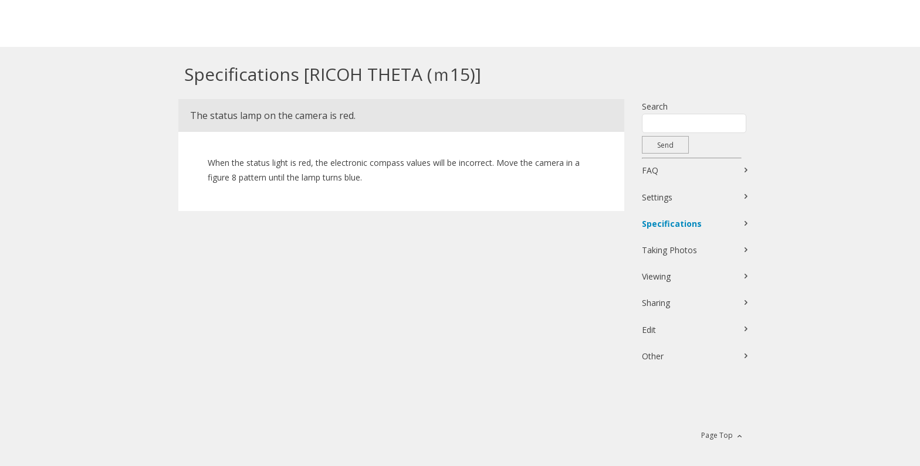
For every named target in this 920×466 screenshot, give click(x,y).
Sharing (656, 302)
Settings (657, 197)
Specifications (672, 223)
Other (653, 356)
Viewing (656, 276)
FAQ (650, 170)
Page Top (717, 435)
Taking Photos (669, 250)
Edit (649, 329)
